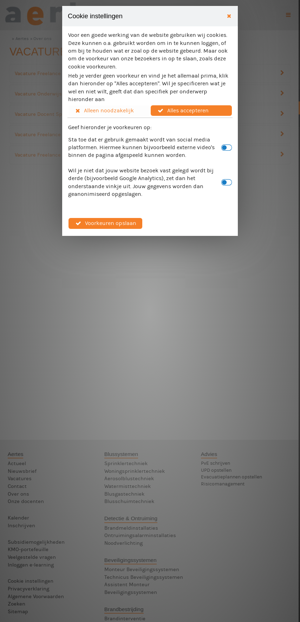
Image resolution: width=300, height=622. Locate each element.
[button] (109, 110)
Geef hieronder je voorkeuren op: (110, 127)
